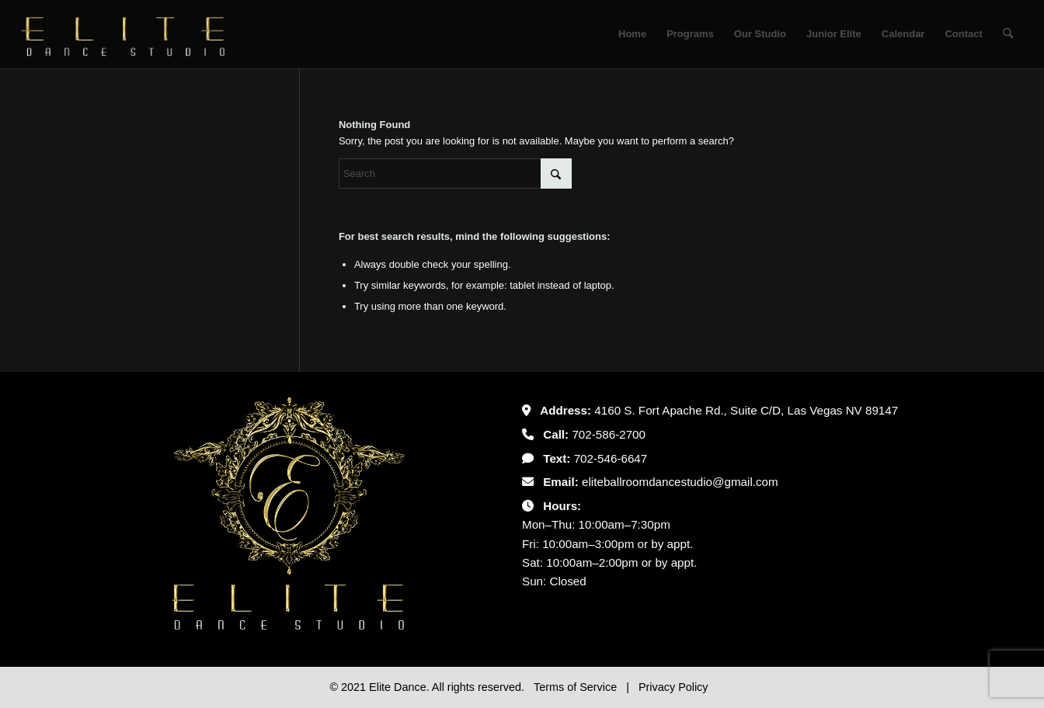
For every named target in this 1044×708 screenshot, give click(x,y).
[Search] (1008, 34)
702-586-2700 (609, 434)
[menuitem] (632, 34)
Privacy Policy (673, 687)
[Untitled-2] (123, 34)
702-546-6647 (611, 458)
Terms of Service (577, 687)
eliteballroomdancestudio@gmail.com (680, 481)
